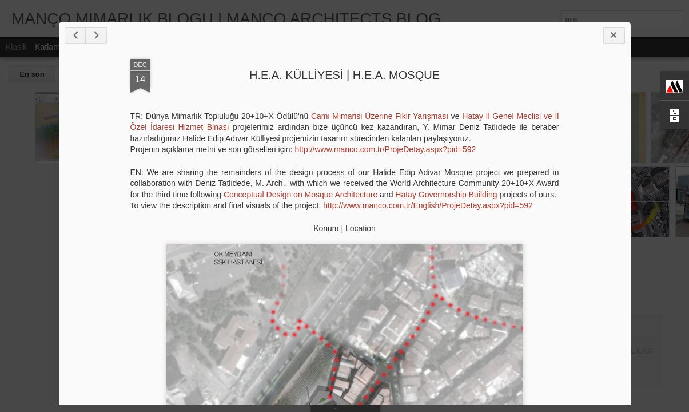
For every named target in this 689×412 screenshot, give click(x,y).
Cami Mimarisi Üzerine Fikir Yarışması (379, 116)
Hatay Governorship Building (446, 194)
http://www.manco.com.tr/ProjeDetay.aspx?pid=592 (385, 149)
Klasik (16, 47)
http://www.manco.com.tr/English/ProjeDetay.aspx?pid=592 (428, 205)
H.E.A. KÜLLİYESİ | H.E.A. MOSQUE (344, 75)
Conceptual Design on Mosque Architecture (300, 194)
